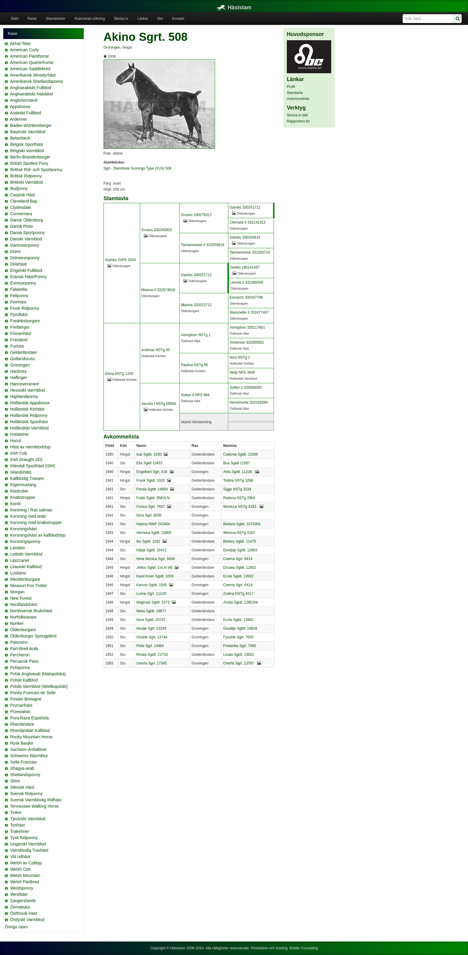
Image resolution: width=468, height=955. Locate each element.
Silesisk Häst (22, 787)
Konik (15, 503)
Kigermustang (23, 484)
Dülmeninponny (24, 257)
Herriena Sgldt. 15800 (153, 533)
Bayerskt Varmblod (27, 131)
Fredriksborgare (25, 320)
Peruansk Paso (24, 661)
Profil (291, 87)
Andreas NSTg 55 (155, 350)
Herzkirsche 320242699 (249, 402)
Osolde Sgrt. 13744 (151, 637)
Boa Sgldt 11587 (236, 463)
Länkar (142, 19)
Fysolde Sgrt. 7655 (238, 637)
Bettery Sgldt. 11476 (239, 541)
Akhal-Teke (20, 43)
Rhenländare (22, 724)
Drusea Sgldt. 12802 (239, 567)
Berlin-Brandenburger (30, 157)
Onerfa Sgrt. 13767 (242, 663)
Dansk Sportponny (27, 232)
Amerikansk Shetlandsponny (36, 81)
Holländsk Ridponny (29, 415)
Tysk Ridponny (24, 837)
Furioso (17, 346)
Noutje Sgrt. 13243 (151, 628)
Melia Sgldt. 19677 (151, 611)
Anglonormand (23, 100)
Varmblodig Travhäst (29, 850)
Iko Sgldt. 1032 (148, 541)
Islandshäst (21, 472)
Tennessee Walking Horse (34, 806)
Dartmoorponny (24, 245)
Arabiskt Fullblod (25, 112)
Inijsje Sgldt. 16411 (151, 550)
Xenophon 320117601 (247, 327)
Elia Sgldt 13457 (149, 463)
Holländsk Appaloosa (30, 402)
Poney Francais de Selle (33, 692)
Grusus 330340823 (156, 230)
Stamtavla (295, 93)
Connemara (21, 213)
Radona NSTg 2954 (239, 498)
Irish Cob (18, 453)
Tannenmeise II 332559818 (202, 245)
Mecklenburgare (25, 579)
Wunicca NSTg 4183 (243, 507)
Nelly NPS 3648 (242, 372)
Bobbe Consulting (304, 948)
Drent (15, 251)
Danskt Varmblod (26, 238)
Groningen (20, 365)
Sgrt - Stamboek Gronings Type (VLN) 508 (137, 168)
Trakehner (19, 831)
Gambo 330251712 (245, 207)
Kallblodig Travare (27, 478)
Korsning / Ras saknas (31, 510)
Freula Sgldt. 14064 (152, 489)
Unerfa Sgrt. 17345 (151, 663)
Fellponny (19, 295)
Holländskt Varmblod (29, 428)
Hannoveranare (24, 383)
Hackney (18, 371)
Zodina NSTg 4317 (238, 594)
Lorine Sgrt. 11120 (151, 594)
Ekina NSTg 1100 (119, 374)
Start (14, 19)
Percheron (20, 654)
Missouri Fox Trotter (28, 585)
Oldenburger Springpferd (33, 636)
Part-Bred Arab (24, 648)
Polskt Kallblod (24, 680)
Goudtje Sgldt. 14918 (240, 628)
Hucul (15, 440)
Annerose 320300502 (247, 342)
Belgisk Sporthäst (26, 144)
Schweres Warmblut (29, 755)
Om (160, 19)
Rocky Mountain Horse (31, 736)
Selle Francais (23, 762)
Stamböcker (55, 19)
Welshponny (21, 888)
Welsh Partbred (24, 881)
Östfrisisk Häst (23, 913)
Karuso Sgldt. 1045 (151, 585)
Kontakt (178, 19)
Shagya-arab (22, 768)
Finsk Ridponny (24, 308)
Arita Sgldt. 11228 (241, 472)
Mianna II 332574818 (158, 290)
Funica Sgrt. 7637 (150, 507)
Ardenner (18, 119)
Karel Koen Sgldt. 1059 (154, 576)
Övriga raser (16, 926)
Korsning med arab (28, 516)
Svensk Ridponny (26, 793)
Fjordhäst (19, 314)
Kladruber (19, 491)
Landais (17, 547)
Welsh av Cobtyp (26, 862)
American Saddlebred (30, 68)
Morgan (17, 591)
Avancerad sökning (89, 19)
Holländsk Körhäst (27, 409)
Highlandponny (24, 396)
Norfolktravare (23, 617)
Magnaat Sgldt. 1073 (153, 602)
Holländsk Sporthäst (29, 421)
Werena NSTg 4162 (239, 533)
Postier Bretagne (25, 699)
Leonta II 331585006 (246, 282)
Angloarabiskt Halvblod (31, 94)
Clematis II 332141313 (248, 222)
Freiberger (20, 327)
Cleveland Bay (23, 201)
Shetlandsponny (25, 774)
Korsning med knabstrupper (36, 522)
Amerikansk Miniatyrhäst (33, 75)
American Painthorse (29, 56)
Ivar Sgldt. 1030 (148, 454)
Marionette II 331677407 (249, 312)
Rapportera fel (298, 121)
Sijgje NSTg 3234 (237, 489)
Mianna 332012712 (196, 305)
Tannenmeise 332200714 (250, 252)
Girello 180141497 (245, 267)
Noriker (17, 623)
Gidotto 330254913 (245, 237)
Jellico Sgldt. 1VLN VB (154, 567)
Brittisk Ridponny (26, 175)
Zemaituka (20, 907)
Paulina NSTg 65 (194, 365)
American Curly (24, 49)
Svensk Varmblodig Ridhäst (36, 799)
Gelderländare (23, 352)
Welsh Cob (20, 869)
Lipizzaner (19, 560)
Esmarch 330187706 (246, 297)
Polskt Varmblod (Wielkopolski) (39, 686)
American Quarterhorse (32, 62)
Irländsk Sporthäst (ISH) (32, 465)
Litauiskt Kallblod (26, 566)
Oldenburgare (23, 629)
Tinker (16, 812)
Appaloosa (20, 106)
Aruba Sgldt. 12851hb (240, 602)
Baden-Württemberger (31, 125)
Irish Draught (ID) (26, 459)
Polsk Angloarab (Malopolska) (38, 673)
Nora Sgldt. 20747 (150, 620)
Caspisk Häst (22, 194)
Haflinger (18, 377)
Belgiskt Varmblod (27, 150)
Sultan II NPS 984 (195, 395)
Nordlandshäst (23, 604)
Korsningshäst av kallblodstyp (37, 535)
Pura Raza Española (29, 717)
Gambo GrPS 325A (120, 260)
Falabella (18, 289)
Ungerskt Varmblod (28, 844)
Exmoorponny (23, 283)
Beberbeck (20, 138)
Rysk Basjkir (21, 743)
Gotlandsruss (22, 358)
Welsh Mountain (25, 875)
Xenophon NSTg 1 (196, 335)
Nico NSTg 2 (240, 357)
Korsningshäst (23, 528)
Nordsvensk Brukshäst (31, 610)
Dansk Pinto (21, 226)
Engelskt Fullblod (26, 270)
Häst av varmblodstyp (30, 446)
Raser (32, 19)
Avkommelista (298, 99)
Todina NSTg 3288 (238, 480)
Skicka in (121, 19)
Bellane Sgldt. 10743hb (241, 524)
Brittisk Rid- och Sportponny (36, 169)
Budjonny (19, 188)
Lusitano (18, 573)
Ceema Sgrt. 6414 (237, 559)
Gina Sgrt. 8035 (148, 515)
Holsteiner (19, 434)
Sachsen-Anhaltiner (28, 749)
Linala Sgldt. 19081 (238, 654)
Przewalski (20, 711)
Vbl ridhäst (20, 856)
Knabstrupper (22, 497)
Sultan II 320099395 (246, 387)
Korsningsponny (25, 541)
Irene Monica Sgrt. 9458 (155, 559)
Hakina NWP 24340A (153, 524)
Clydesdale (20, 207)
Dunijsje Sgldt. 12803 (240, 550)
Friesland (19, 339)
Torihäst (17, 825)
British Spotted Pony (29, 163)
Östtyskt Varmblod (27, 919)
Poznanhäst (21, 705)
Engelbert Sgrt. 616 (151, 472)
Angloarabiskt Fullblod (30, 87)
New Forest (21, 598)
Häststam (234, 8)
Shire (15, 781)
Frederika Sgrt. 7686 (239, 646)
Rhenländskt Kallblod (30, 730)
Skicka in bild (297, 115)
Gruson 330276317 (196, 215)
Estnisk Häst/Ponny (28, 276)
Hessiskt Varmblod (27, 390)
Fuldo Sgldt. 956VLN (153, 498)
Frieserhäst (20, 333)
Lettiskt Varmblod (26, 554)
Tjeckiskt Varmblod (27, 818)
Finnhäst (18, 302)
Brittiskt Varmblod (26, 182)
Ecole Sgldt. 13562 (238, 576)
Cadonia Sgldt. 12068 (240, 454)
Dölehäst (18, 264)
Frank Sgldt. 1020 (150, 480)
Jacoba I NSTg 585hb (158, 404)
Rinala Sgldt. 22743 (152, 654)
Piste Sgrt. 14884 (150, 646)
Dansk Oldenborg (26, 220)
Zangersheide (23, 900)
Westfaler (19, 894)
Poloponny (20, 667)
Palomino (19, 642)
